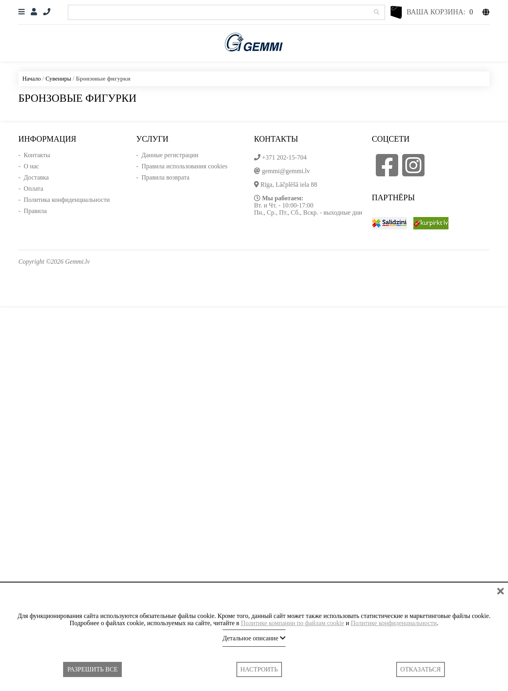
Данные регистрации (169, 155)
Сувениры (58, 78)
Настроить (259, 669)
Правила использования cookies (184, 166)
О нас (31, 166)
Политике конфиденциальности (394, 623)
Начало (31, 78)
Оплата (33, 188)
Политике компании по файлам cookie (292, 623)
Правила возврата (165, 177)
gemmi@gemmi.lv (286, 171)
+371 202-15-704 (284, 157)
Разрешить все (92, 669)
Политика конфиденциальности (67, 199)
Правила (35, 210)
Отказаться (420, 669)
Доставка (36, 177)
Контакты (37, 155)
